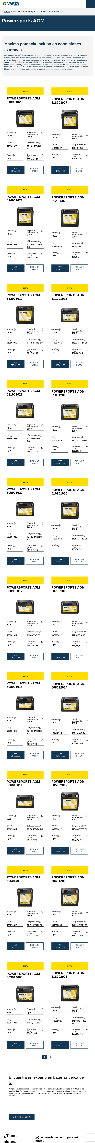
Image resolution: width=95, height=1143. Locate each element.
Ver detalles (17, 170)
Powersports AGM (50, 11)
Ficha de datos (37, 170)
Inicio (7, 11)
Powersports (31, 11)
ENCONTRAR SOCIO (22, 1117)
